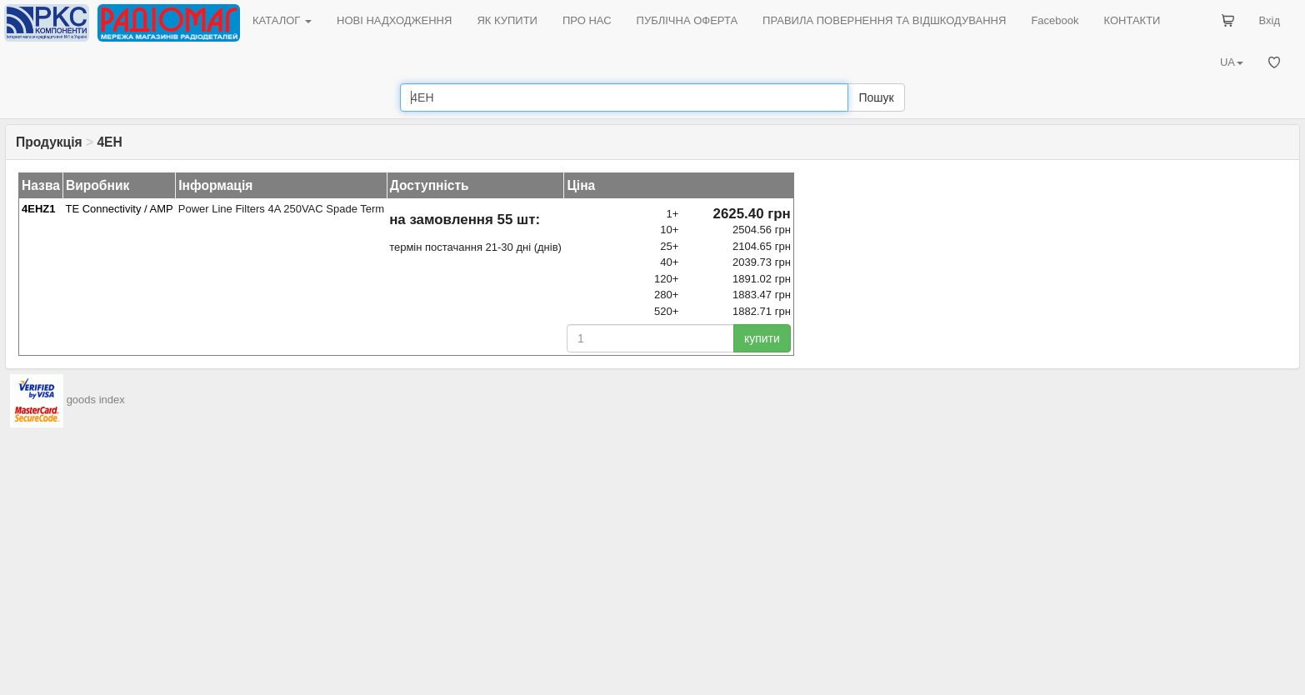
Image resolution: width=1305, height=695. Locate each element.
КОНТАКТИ (1131, 20)
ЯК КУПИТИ (507, 20)
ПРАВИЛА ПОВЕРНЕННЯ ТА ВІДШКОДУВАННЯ (884, 20)
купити (762, 338)
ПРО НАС (587, 20)
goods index (96, 400)
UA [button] (1231, 62)
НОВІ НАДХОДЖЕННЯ (394, 20)
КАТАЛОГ (282, 20)
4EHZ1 (38, 208)
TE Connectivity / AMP (118, 208)
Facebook (1054, 20)
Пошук (875, 97)
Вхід (1270, 20)
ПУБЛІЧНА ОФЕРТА (687, 20)
